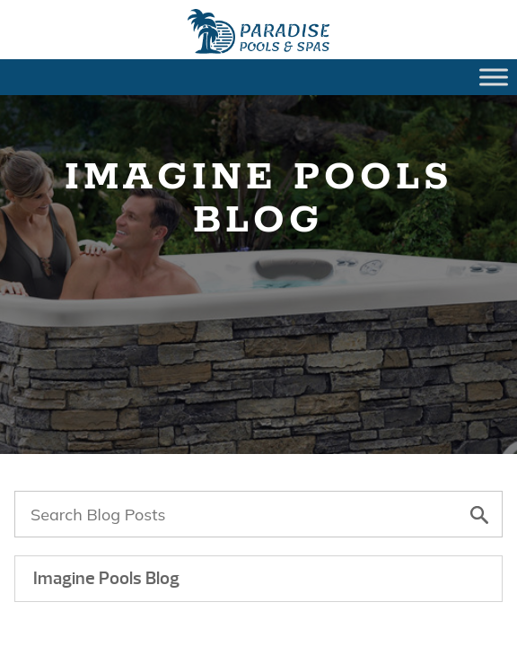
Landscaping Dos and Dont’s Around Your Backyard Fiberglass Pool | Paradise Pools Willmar (258, 31)
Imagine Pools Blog (106, 578)
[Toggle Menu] (493, 76)
